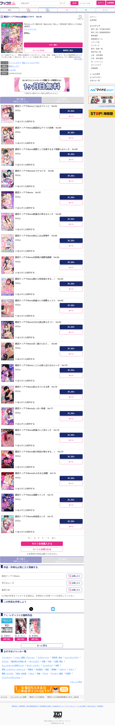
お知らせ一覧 (95, 80)
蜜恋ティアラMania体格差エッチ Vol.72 (34, 516)
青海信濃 (63, 24)
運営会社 (15, 706)
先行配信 (39, 669)
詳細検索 (94, 68)
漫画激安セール (97, 39)
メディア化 (95, 42)
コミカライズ (48, 665)
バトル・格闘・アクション (25, 657)
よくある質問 (95, 74)
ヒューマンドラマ (71, 657)
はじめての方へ (96, 77)
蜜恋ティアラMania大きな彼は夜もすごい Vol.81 (38, 322)
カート (71, 116)
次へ (54, 538)
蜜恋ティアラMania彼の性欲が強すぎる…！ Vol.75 (39, 452)
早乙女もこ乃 (29, 24)
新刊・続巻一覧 (97, 49)
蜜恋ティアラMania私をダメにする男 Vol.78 (36, 387)
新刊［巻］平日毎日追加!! (100, 29)
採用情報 (22, 706)
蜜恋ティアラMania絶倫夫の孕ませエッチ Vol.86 (38, 214)
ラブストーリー (43, 657)
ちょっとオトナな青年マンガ (13, 665)
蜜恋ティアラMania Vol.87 (28, 192)
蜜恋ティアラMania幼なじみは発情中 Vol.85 (36, 236)
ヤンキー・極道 (57, 673)
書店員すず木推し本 (18, 661)
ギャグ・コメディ (33, 665)
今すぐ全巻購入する (42, 543)
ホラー (71, 669)
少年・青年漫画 (97, 58)
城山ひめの (48, 24)
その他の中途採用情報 (106, 106)
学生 (50, 661)
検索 (74, 3)
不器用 (68, 673)
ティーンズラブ (15, 63)
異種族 (54, 669)
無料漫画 (94, 36)
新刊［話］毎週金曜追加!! (100, 32)
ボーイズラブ (34, 661)
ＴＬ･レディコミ (30, 29)
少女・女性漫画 (97, 55)
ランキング (95, 45)
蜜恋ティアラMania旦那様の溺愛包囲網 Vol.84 (37, 257)
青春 (47, 669)
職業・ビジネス (8, 673)
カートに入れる (38, 50)
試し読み (71, 111)
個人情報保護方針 (32, 706)
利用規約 (100, 706)
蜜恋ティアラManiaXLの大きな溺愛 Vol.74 (35, 473)
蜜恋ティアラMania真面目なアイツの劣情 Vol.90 (38, 128)
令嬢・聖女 (58, 661)
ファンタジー (7, 657)
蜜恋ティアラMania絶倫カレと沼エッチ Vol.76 (37, 430)
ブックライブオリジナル (11, 677)
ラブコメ (5, 661)
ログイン (101, 3)
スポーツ (62, 669)
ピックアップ (95, 26)
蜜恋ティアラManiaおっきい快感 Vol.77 (34, 408)
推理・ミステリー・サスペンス (13, 669)
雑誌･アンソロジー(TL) (30, 63)
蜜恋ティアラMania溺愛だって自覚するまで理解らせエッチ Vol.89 (46, 149)
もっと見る (42, 645)
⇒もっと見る (76, 682)
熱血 (38, 673)
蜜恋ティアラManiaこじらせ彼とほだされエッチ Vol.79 (41, 365)
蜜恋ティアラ (14, 66)
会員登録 (110, 3)
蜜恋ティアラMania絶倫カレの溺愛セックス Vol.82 (39, 300)
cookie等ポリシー (58, 706)
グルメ (31, 673)
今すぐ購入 (53, 45)
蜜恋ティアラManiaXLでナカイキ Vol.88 (34, 171)
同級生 (30, 669)
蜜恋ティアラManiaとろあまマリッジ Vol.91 (36, 106)
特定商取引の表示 (45, 706)
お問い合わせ (91, 706)
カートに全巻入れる (42, 549)
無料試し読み (68, 50)
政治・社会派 (21, 673)
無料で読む (7, 639)
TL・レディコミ (97, 62)
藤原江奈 (38, 24)
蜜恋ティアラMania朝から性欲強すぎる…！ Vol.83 (39, 279)
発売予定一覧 (96, 52)
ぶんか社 (12, 70)
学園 (43, 661)
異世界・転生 (57, 657)
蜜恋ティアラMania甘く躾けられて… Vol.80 (36, 344)
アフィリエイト (70, 706)
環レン (55, 24)
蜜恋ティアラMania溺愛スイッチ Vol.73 (34, 495)
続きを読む (78, 59)
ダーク (45, 673)
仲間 (57, 665)
